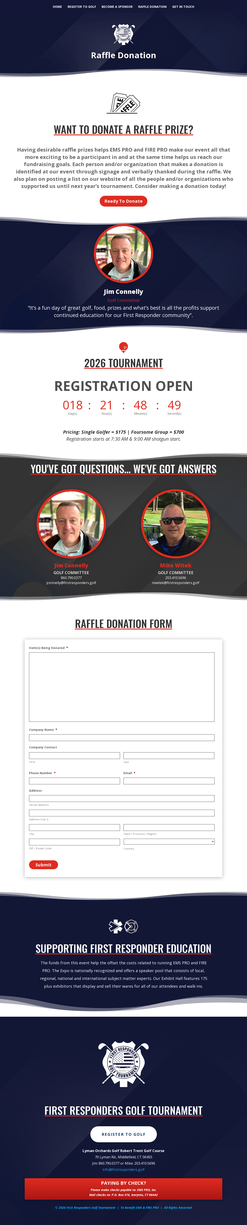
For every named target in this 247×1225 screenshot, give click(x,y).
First (32, 762)
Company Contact (43, 747)
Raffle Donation (152, 7)
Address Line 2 (38, 819)
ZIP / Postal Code (40, 848)
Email (129, 773)
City (31, 833)
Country (129, 848)
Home (57, 7)
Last (126, 762)
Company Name (43, 730)
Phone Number (42, 773)
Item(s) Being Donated (48, 648)
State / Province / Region (140, 833)
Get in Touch (183, 7)
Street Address (39, 804)
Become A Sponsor (117, 7)
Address (35, 791)
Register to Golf (82, 7)
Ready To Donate (123, 201)
